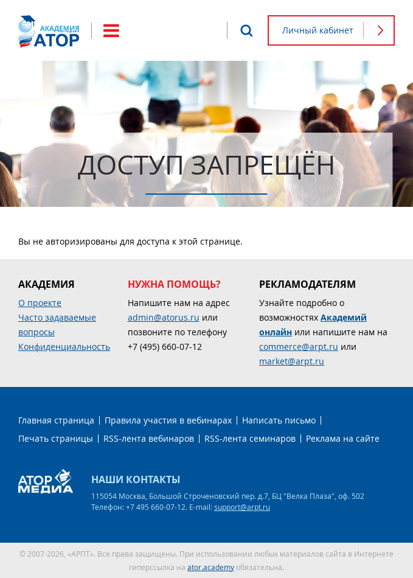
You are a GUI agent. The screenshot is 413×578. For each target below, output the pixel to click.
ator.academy (210, 567)
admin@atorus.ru (164, 317)
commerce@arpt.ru (298, 346)
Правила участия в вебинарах (168, 420)
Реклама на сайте (343, 438)
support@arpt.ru (242, 507)
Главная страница (56, 420)
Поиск (246, 30)
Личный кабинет (317, 30)
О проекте (39, 302)
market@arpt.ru (291, 361)
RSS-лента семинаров (250, 438)
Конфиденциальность (64, 346)
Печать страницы (55, 438)
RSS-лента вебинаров (148, 438)
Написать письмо (279, 420)
